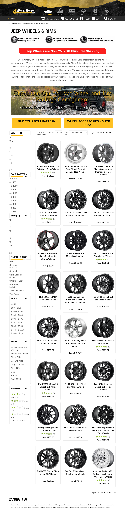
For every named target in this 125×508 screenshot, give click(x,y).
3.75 (11, 155)
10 (10, 137)
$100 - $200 (17, 311)
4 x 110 (12, 197)
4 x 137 (12, 211)
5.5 (10, 170)
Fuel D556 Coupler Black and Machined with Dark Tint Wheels (75, 300)
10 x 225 (13, 178)
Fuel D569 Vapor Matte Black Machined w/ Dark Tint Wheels (103, 430)
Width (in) (20, 132)
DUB (13, 372)
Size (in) (20, 215)
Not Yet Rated (18, 420)
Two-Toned (14, 294)
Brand (20, 341)
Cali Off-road (17, 361)
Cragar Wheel (17, 364)
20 (10, 245)
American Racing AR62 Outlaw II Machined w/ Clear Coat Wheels (103, 474)
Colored (13, 271)
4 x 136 (12, 208)
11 (10, 144)
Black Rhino (16, 357)
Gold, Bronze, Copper (15, 276)
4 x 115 (12, 204)
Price (20, 298)
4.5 (10, 163)
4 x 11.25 (13, 193)
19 (10, 242)
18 (10, 238)
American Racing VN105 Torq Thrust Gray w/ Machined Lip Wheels (75, 169)
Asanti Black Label (19, 353)
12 (10, 148)
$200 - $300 (17, 315)
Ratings (20, 388)
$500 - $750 (17, 326)
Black (12, 261)
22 (10, 253)
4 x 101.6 (13, 186)
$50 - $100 (16, 308)
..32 (113, 132)
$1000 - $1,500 (18, 333)
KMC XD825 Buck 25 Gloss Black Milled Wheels (48, 387)
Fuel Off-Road (17, 379)
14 (10, 152)
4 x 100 (12, 182)
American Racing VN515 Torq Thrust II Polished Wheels (75, 343)
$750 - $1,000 (17, 330)
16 (10, 231)
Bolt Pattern (20, 175)
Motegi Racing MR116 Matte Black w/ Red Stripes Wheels (48, 256)
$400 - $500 (17, 322)
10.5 (11, 141)
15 (10, 227)
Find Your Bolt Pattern (36, 121)
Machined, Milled (14, 285)
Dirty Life (15, 368)
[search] (110, 19)
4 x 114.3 (13, 200)
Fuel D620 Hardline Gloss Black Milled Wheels (103, 387)
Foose (14, 375)
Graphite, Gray (16, 281)
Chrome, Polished (13, 266)
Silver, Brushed (16, 290)
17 (10, 234)
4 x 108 (12, 189)
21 (10, 249)
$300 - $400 (17, 319)
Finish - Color (20, 258)
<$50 (13, 304)
